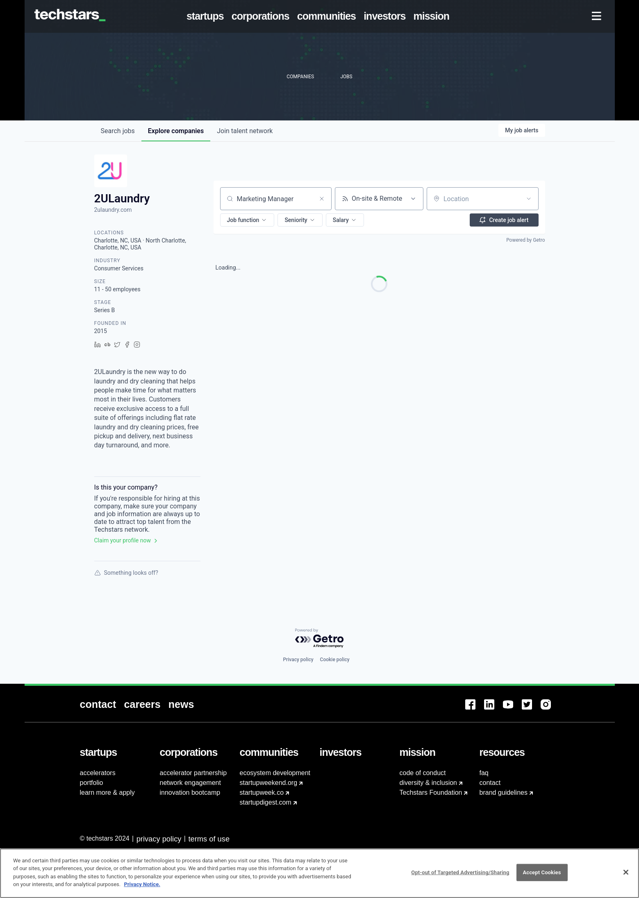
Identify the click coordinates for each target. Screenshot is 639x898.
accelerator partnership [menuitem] (193, 772)
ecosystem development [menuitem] (275, 772)
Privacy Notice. (142, 889)
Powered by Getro (525, 240)
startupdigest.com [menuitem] (265, 802)
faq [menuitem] (484, 772)
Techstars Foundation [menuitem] (431, 792)
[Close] (626, 877)
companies (176, 131)
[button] (247, 220)
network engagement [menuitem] (190, 782)
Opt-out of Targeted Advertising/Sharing (460, 877)
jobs (118, 131)
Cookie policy (335, 659)
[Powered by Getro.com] (319, 638)
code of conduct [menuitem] (423, 772)
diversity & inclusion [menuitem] (428, 782)
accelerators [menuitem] (98, 772)
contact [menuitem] (490, 782)
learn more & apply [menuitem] (107, 792)
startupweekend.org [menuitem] (269, 782)
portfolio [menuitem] (91, 782)
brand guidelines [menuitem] (504, 792)
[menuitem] (206, 16)
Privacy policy (298, 659)
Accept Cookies (542, 877)
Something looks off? (126, 572)
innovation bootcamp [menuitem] (190, 792)
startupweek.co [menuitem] (262, 792)
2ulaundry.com (113, 209)
